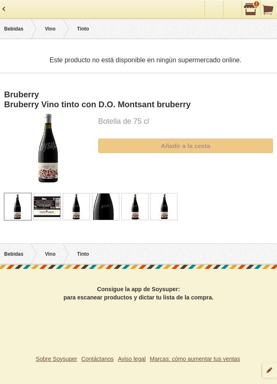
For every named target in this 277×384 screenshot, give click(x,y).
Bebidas (14, 29)
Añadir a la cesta (185, 145)
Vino (50, 29)
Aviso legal (131, 359)
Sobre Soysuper (56, 359)
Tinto (83, 29)
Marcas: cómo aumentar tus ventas (195, 359)
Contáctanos (97, 359)
